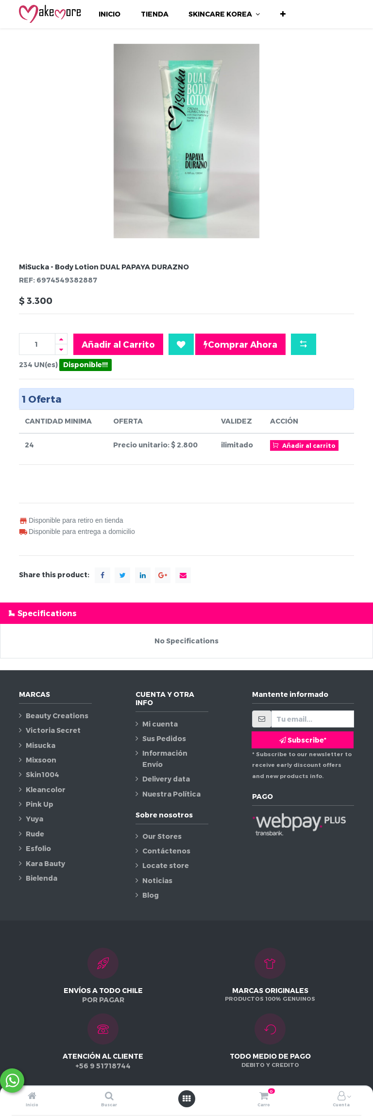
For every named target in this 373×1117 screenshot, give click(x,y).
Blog (150, 895)
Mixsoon (41, 760)
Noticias (157, 880)
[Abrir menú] (186, 1098)
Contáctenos (166, 851)
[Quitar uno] (61, 349)
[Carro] (263, 1096)
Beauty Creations (57, 715)
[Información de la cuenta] (341, 1096)
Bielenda (41, 878)
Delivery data (166, 779)
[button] (282, 14)
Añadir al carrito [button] (304, 445)
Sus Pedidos (164, 738)
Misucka (40, 745)
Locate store (165, 865)
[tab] (186, 613)
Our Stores (162, 836)
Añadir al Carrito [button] (118, 344)
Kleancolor (46, 789)
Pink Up (39, 804)
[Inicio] (32, 1096)
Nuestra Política (171, 794)
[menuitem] (109, 14)
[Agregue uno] (61, 339)
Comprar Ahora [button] (240, 344)
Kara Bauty (45, 863)
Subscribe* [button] (302, 740)
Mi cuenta (160, 724)
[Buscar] (109, 1096)
